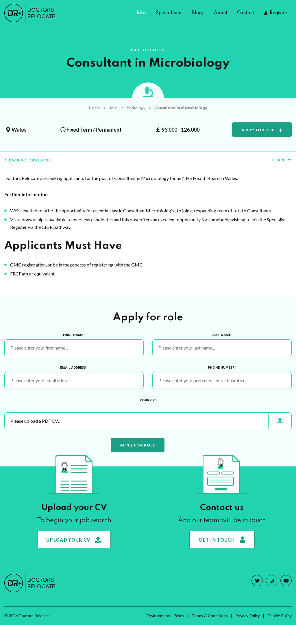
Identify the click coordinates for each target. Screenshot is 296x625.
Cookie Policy (279, 615)
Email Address (74, 368)
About (220, 13)
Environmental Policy (165, 615)
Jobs (141, 13)
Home (94, 108)
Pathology (136, 108)
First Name (74, 335)
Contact (245, 13)
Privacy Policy (247, 615)
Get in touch (222, 539)
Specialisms (169, 13)
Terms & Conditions (210, 615)
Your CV (148, 400)
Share (281, 160)
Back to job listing (27, 160)
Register (278, 13)
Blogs (198, 13)
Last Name (222, 335)
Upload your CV (74, 539)
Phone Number (222, 368)
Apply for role (259, 130)
